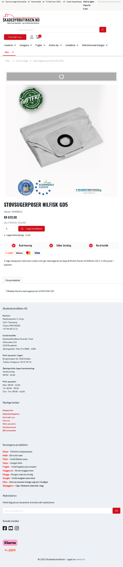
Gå (116, 510)
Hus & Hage (22, 60)
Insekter (8, 45)
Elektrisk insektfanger (93, 45)
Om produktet (12, 280)
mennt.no (80, 559)
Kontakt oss (15, 37)
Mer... (8, 52)
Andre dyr (54, 45)
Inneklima (70, 45)
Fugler (38, 45)
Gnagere (24, 45)
